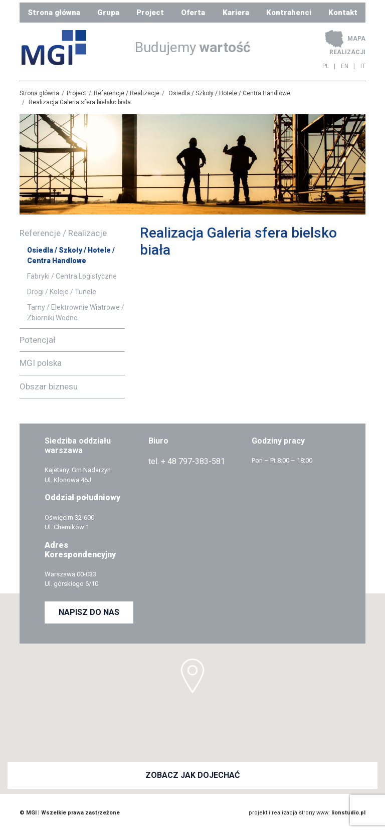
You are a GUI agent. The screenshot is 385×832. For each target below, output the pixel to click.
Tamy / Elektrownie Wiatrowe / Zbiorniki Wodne (75, 312)
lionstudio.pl (348, 812)
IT (362, 66)
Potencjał (38, 340)
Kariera (236, 12)
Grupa (108, 12)
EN (344, 66)
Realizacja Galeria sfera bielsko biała (80, 102)
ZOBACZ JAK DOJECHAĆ (192, 775)
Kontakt (342, 12)
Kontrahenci (288, 12)
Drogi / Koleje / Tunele (61, 292)
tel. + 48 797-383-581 (186, 461)
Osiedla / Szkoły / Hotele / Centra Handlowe (229, 93)
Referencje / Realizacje (126, 93)
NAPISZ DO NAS (89, 612)
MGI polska (41, 363)
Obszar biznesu (49, 386)
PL (325, 66)
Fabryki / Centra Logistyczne (72, 276)
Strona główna (54, 12)
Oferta (193, 12)
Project (150, 12)
